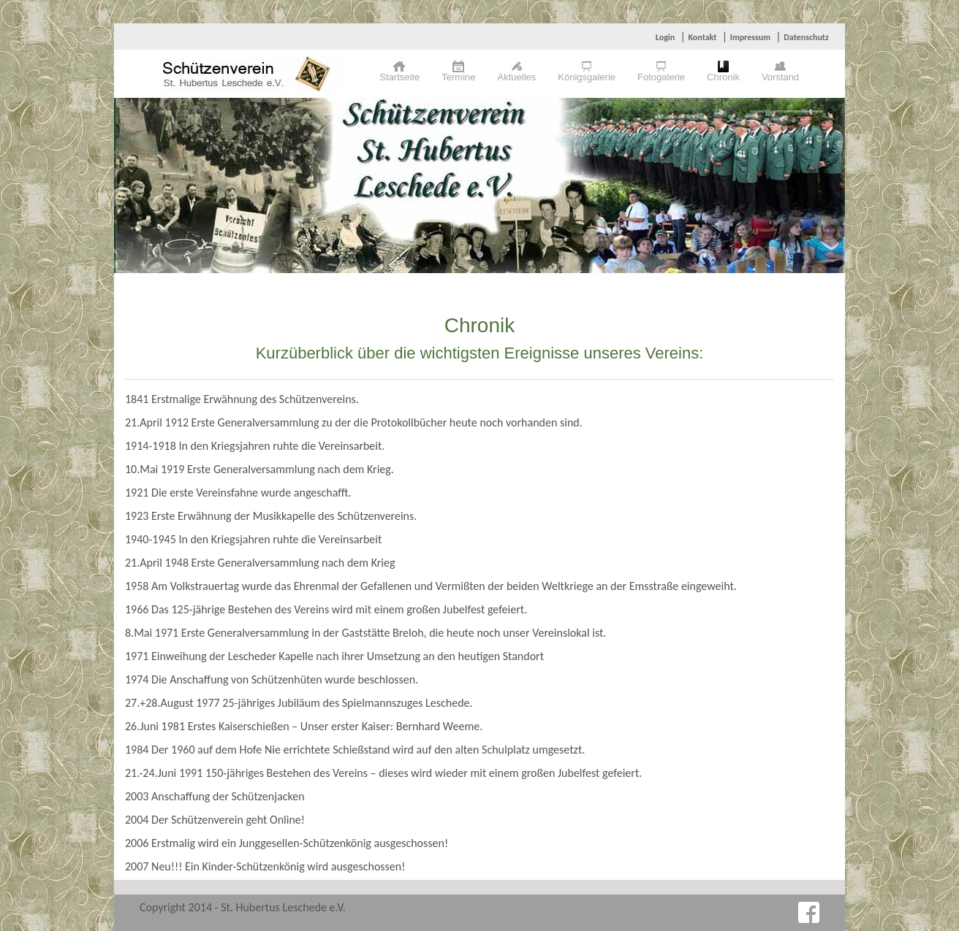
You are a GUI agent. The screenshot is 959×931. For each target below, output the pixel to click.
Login (665, 37)
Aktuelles (517, 77)
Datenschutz (806, 37)
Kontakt (702, 37)
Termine (458, 77)
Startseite (399, 77)
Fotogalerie (661, 77)
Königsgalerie (586, 77)
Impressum (750, 37)
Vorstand (780, 77)
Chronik (723, 77)
